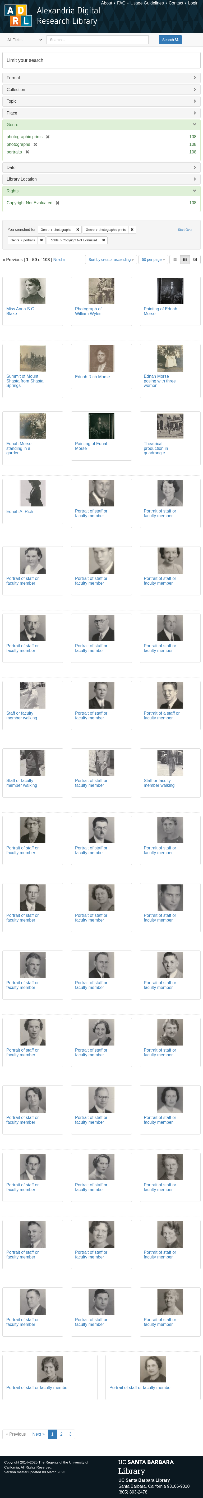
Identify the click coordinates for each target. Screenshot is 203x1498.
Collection (16, 89)
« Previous (16, 1434)
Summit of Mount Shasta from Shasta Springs (25, 381)
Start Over (185, 230)
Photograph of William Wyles (88, 311)
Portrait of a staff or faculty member (162, 715)
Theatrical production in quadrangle (156, 448)
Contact (176, 3)
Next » (59, 259)
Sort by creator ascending (111, 259)
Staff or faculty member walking (21, 715)
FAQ (121, 3)
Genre (12, 124)
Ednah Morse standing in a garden (18, 448)
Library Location (22, 179)
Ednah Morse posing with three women (160, 381)
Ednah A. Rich (19, 511)
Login (193, 3)
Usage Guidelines (147, 3)
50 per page (153, 259)
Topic (11, 101)
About (106, 3)
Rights (13, 191)
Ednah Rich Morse (92, 377)
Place (12, 113)
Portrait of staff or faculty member (91, 513)
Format (13, 78)
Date (11, 167)
